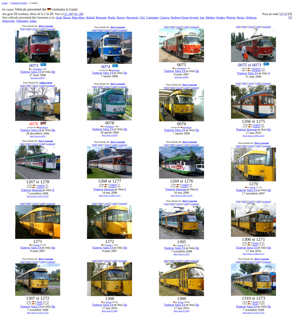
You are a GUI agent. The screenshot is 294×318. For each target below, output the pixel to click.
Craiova (164, 17)
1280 (42, 29)
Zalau (33, 20)
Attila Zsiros (45, 82)
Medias (210, 17)
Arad (59, 17)
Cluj (142, 17)
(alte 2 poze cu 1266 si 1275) (253, 136)
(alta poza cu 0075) (181, 77)
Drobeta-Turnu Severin (184, 17)
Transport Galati (19, 3)
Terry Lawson (45, 26)
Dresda (252, 187)
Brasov (121, 17)
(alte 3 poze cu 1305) (181, 254)
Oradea (220, 17)
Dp (53, 71)
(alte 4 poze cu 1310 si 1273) (253, 313)
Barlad (90, 17)
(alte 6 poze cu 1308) (109, 311)
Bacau (67, 17)
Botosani (101, 17)
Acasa (5, 3)
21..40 (68, 14)
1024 (35, 29)
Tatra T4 (36, 71)
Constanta (152, 17)
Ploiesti (230, 17)
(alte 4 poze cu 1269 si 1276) (181, 195)
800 (29, 29)
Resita (240, 17)
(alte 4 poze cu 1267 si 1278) (38, 196)
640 (23, 29)
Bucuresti (132, 17)
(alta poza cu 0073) (37, 78)
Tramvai (25, 71)
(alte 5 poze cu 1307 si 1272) (38, 313)
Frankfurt (257, 125)
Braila (111, 17)
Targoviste (8, 20)
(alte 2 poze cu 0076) (38, 136)
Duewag (252, 129)
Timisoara (22, 20)
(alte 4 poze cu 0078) (109, 135)
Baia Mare (78, 17)
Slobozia (251, 17)
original (50, 29)
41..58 (78, 14)
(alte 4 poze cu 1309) (181, 311)
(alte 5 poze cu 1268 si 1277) (109, 195)
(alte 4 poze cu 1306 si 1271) (253, 254)
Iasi (202, 17)
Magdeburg (38, 69)
